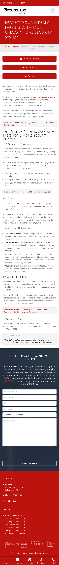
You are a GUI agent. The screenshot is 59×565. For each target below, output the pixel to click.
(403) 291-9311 (19, 3)
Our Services (29, 67)
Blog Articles (16, 47)
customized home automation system (19, 203)
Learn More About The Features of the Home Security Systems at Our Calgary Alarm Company (26, 311)
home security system (47, 97)
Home (7, 47)
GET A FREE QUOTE (12, 335)
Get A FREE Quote (29, 58)
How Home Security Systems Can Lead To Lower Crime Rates (29, 123)
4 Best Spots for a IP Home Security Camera (32, 192)
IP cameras (34, 100)
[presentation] (29, 453)
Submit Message (29, 463)
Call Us (29, 76)
